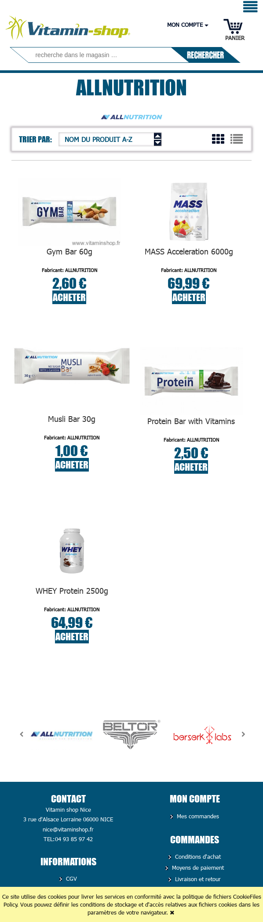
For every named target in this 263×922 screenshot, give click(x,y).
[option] (61, 734)
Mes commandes (197, 816)
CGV (70, 878)
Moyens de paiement (197, 867)
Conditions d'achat (197, 856)
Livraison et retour (197, 878)
